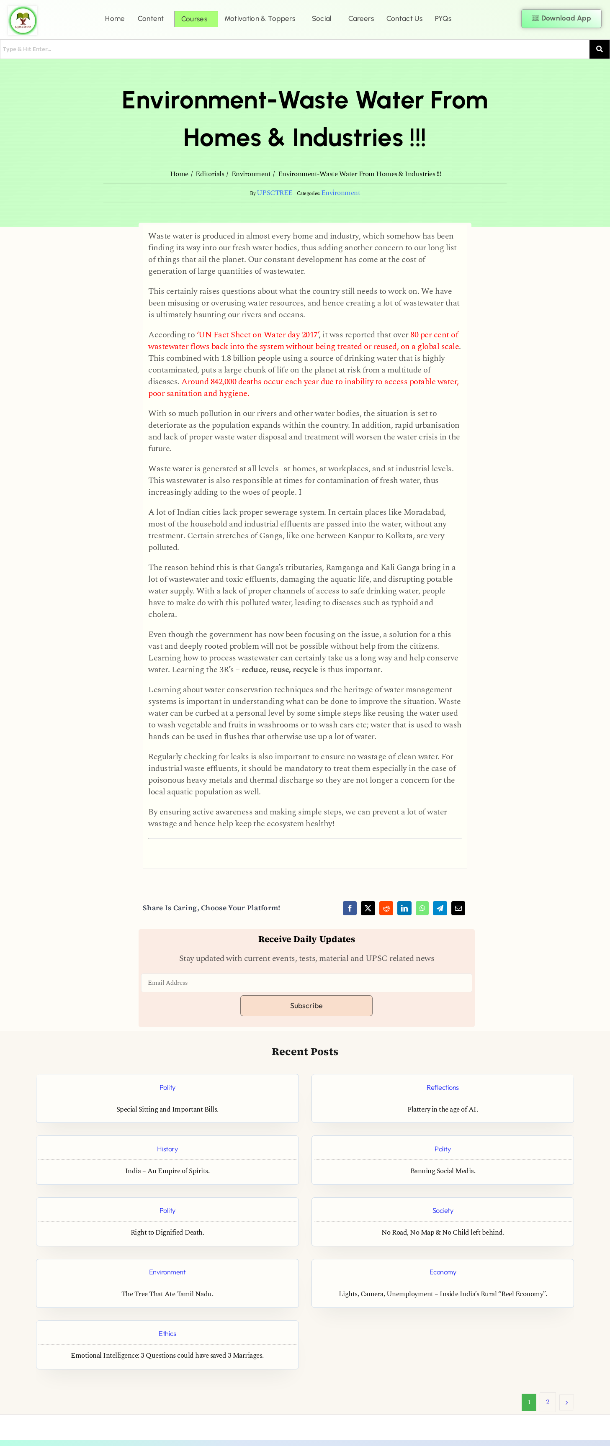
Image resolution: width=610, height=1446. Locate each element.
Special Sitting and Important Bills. (167, 1109)
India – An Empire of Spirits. (167, 1171)
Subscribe (306, 1005)
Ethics (167, 1333)
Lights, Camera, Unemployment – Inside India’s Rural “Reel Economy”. (443, 1294)
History (167, 1148)
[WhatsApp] (422, 908)
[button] (153, 18)
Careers (361, 18)
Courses (194, 19)
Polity (167, 1087)
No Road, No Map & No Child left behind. (442, 1233)
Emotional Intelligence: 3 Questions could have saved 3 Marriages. (167, 1356)
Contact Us (404, 18)
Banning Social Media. (443, 1171)
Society (442, 1210)
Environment (340, 193)
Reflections (443, 1087)
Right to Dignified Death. (167, 1233)
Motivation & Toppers (259, 18)
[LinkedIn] (404, 908)
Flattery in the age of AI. (442, 1109)
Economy (443, 1271)
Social (322, 18)
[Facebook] (350, 908)
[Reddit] (386, 908)
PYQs (443, 18)
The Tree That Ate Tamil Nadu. (167, 1294)
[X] (368, 908)
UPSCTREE (275, 193)
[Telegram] (440, 908)
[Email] (458, 908)
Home (115, 18)
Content (151, 18)
